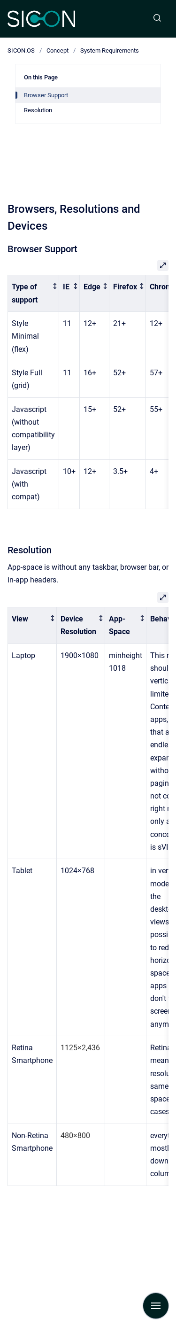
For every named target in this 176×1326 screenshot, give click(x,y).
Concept (57, 50)
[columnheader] (33, 293)
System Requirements (109, 50)
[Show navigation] (155, 1305)
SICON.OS (21, 50)
